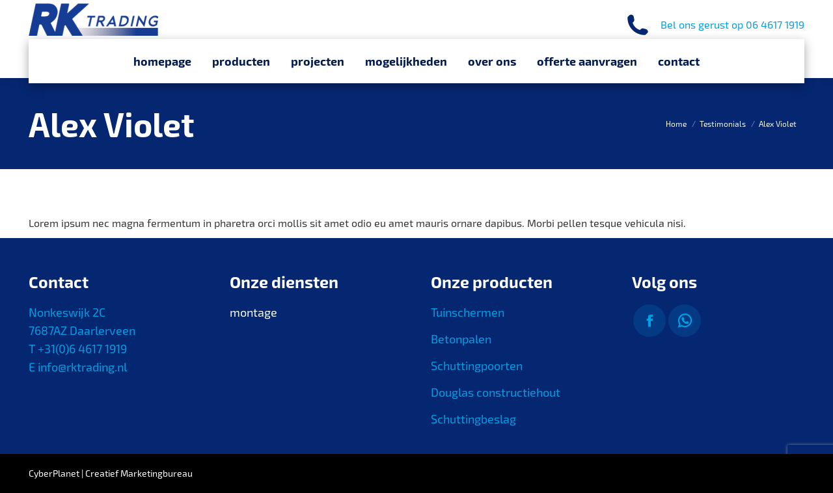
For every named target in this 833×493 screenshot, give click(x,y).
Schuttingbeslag (473, 419)
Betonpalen (461, 339)
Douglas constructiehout (495, 392)
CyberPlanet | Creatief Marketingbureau (111, 473)
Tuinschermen (467, 312)
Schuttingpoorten (477, 365)
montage (253, 312)
